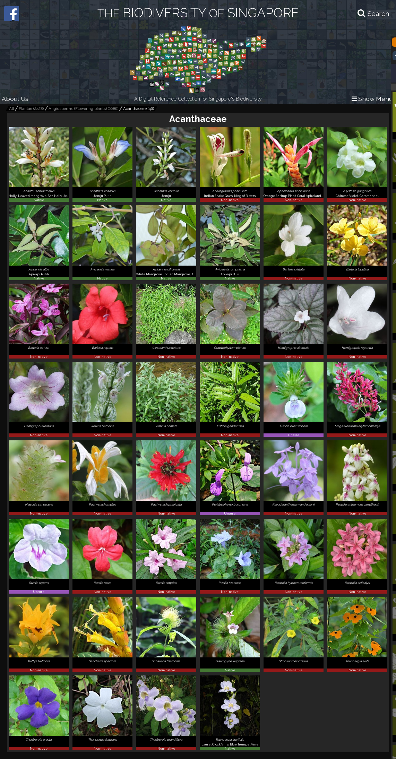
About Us (15, 98)
